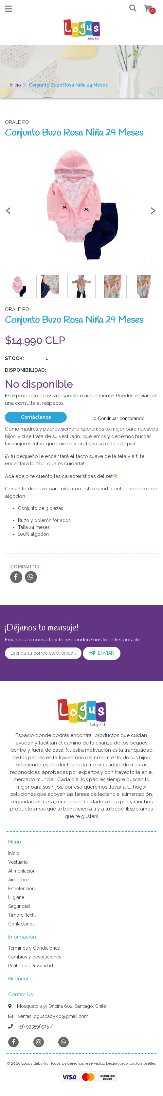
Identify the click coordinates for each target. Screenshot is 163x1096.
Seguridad (19, 906)
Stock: (14, 358)
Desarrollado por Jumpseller (130, 1063)
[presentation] (8, 213)
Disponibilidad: (25, 370)
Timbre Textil (22, 915)
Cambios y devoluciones (34, 956)
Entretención (21, 888)
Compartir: (25, 567)
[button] (129, 9)
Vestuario (18, 862)
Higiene (16, 897)
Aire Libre (18, 879)
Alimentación (22, 871)
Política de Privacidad (30, 965)
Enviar (101, 653)
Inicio (15, 85)
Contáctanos (36, 417)
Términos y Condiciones (34, 948)
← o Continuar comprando (116, 418)
